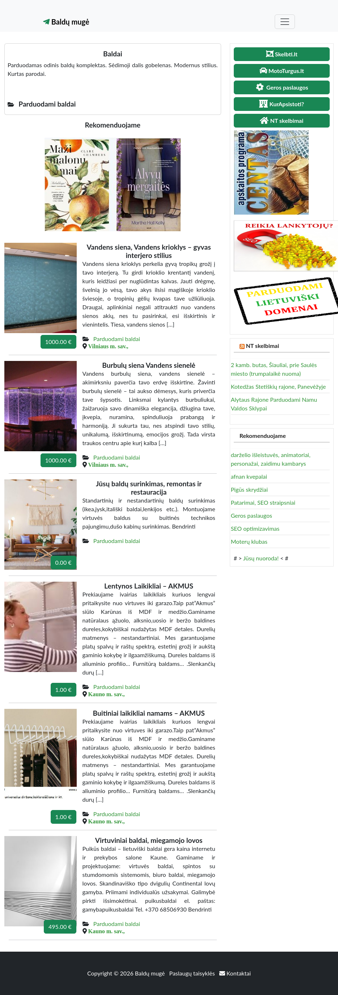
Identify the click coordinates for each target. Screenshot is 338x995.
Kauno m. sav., (106, 694)
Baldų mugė (66, 21)
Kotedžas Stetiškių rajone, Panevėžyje (278, 386)
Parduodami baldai (116, 338)
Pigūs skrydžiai (249, 489)
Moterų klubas (249, 541)
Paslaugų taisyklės (192, 973)
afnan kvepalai (249, 476)
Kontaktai (235, 973)
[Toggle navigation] (285, 21)
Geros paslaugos (251, 515)
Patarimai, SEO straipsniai (263, 502)
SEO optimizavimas (255, 528)
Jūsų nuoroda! (261, 558)
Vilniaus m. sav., (108, 346)
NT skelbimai (262, 345)
